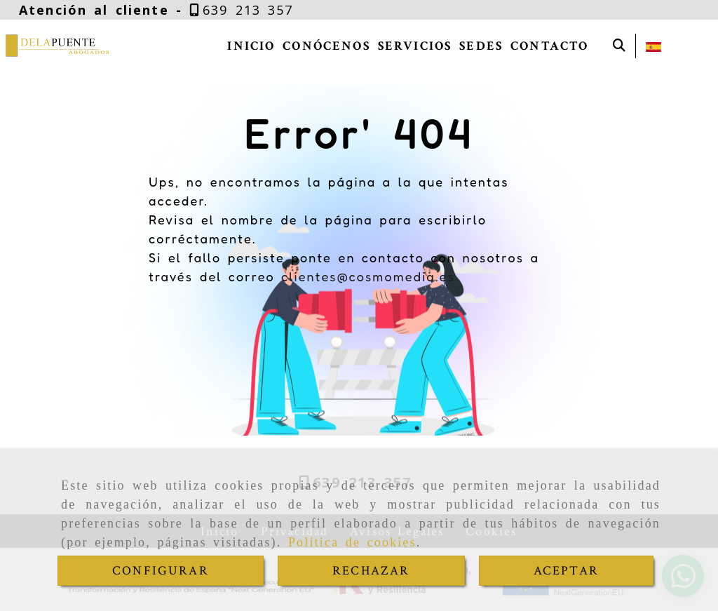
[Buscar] (619, 46)
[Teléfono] (241, 9)
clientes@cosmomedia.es (368, 276)
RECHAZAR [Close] (370, 571)
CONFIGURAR (160, 571)
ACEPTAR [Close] (566, 571)
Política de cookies (352, 542)
